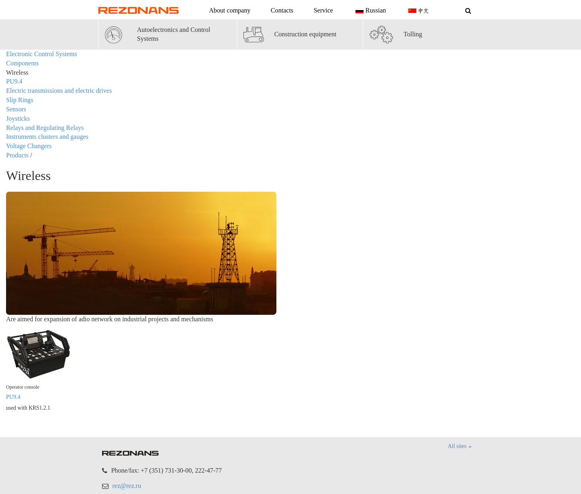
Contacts (282, 10)
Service (323, 10)
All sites (460, 447)
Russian (369, 10)
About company (230, 10)
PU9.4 (13, 397)
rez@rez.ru (127, 485)
